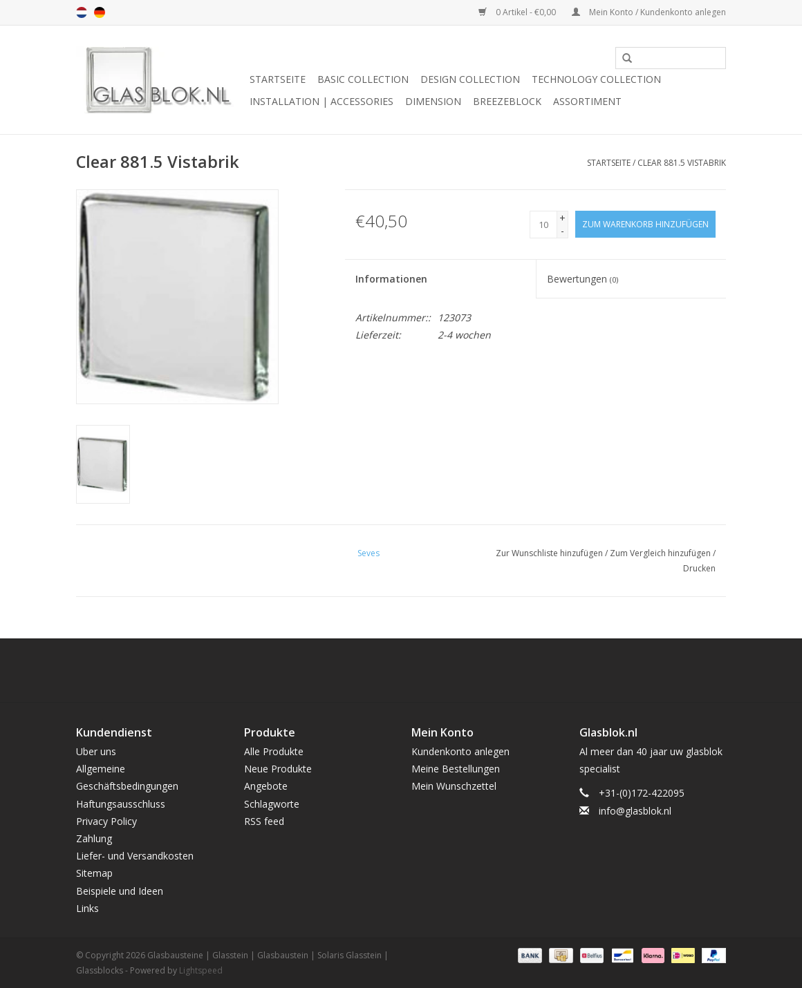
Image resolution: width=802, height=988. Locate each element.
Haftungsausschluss (120, 803)
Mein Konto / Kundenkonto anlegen (649, 12)
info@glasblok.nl (635, 810)
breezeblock (507, 101)
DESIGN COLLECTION (470, 79)
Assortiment (587, 101)
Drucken (699, 568)
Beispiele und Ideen (119, 890)
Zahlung (94, 838)
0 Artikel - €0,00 (518, 12)
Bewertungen (582, 278)
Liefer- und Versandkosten (135, 855)
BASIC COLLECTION (363, 79)
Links (87, 908)
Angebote (266, 785)
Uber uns (96, 751)
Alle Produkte (274, 751)
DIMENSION (433, 101)
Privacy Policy (106, 821)
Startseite (278, 79)
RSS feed (264, 821)
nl (81, 12)
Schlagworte (271, 803)
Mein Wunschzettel (453, 785)
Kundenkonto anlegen (460, 751)
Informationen (391, 278)
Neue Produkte (278, 768)
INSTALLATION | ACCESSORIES (321, 101)
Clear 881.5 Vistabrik (681, 163)
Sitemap (94, 873)
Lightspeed (201, 970)
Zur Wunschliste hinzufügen (549, 553)
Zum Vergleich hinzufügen (661, 553)
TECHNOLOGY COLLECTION (596, 79)
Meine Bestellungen (455, 768)
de (99, 12)
